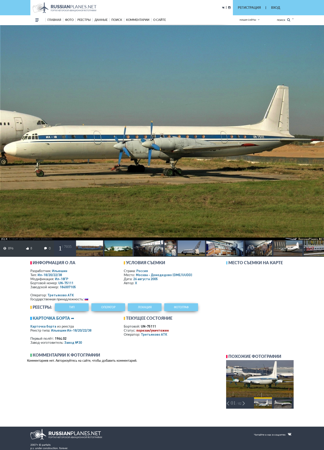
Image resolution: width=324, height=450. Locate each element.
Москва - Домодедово (164, 275)
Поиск (283, 20)
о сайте (159, 20)
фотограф (181, 307)
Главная (54, 20)
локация (145, 307)
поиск (116, 20)
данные (101, 20)
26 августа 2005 (145, 279)
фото (69, 20)
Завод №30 (73, 342)
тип (72, 307)
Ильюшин (59, 271)
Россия (142, 271)
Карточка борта (43, 326)
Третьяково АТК (60, 295)
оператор (108, 307)
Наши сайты (248, 19)
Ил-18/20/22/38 (50, 275)
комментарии (137, 20)
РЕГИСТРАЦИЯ (249, 7)
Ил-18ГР (61, 279)
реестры (84, 20)
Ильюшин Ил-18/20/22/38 (71, 330)
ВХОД (275, 7)
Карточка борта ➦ (53, 318)
